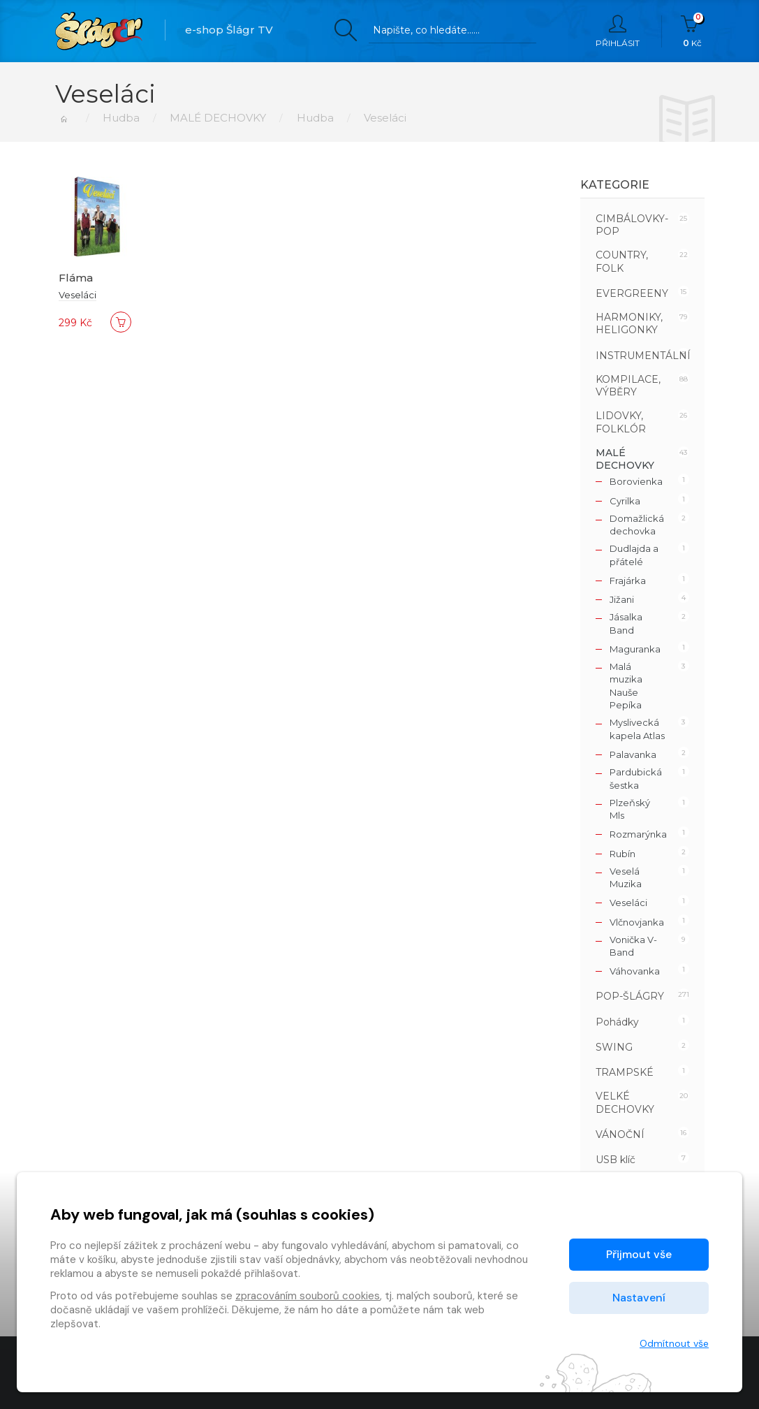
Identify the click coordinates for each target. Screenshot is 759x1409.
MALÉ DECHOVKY (218, 117)
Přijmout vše (639, 1254)
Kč (692, 31)
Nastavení (638, 1297)
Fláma (76, 277)
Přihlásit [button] (618, 31)
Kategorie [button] (614, 184)
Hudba (121, 117)
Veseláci (77, 294)
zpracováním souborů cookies (307, 1296)
